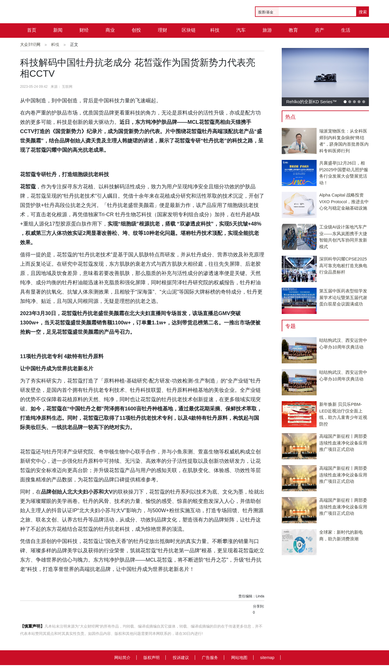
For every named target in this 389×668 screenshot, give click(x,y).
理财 (162, 30)
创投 (136, 30)
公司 (58, 44)
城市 (31, 44)
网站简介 (122, 657)
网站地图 (239, 657)
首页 (31, 30)
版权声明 (151, 657)
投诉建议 (181, 657)
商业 (110, 30)
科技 (215, 30)
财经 (84, 30)
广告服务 (210, 657)
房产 (319, 30)
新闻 (58, 30)
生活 (345, 30)
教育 (293, 30)
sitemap (267, 657)
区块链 (189, 30)
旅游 (267, 30)
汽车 (241, 30)
